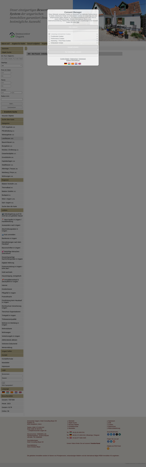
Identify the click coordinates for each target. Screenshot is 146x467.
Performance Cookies (57, 38)
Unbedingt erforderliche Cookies (61, 34)
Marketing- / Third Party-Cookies (61, 41)
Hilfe (77, 22)
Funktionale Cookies (57, 36)
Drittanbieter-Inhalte (57, 43)
